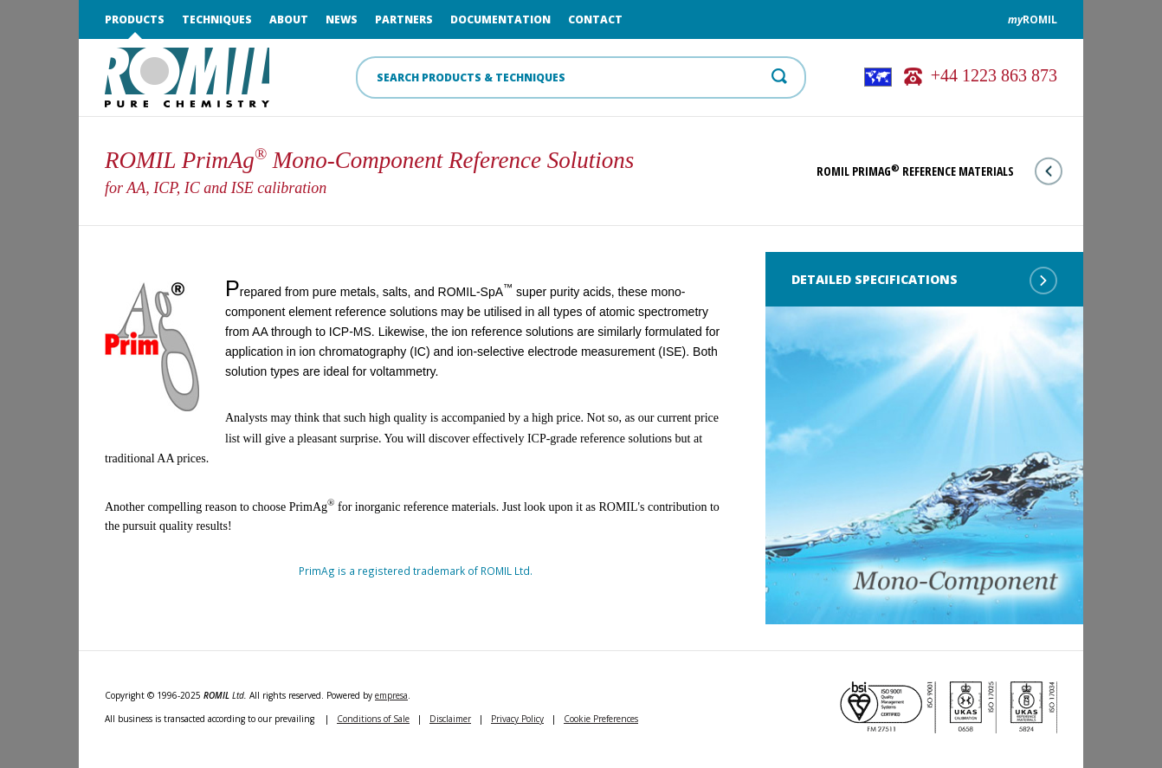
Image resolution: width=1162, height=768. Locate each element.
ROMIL (1032, 19)
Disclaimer (450, 719)
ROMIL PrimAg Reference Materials (939, 171)
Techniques (217, 19)
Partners (404, 19)
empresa (391, 695)
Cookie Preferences (601, 719)
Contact (595, 19)
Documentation (500, 19)
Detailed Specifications (924, 280)
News (342, 19)
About (288, 19)
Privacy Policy (517, 719)
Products (135, 19)
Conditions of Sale (373, 719)
